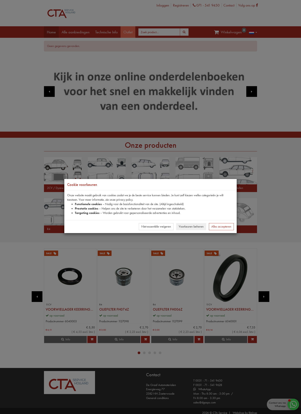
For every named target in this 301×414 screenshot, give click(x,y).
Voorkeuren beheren (191, 226)
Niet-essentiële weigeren (156, 226)
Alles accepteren (221, 226)
